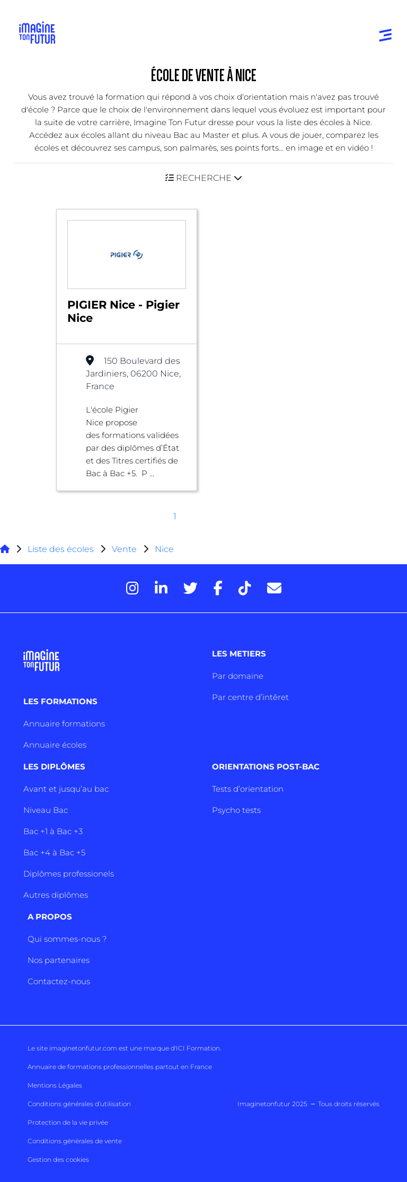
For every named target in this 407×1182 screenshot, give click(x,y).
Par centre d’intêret (250, 697)
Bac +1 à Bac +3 (53, 831)
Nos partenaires (59, 960)
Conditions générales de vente (75, 1141)
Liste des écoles (61, 549)
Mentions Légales (55, 1085)
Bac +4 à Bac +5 (54, 852)
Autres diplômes (55, 895)
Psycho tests (236, 810)
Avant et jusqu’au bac (66, 789)
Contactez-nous (59, 981)
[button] (203, 178)
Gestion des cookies (58, 1159)
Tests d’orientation (248, 789)
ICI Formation (198, 1048)
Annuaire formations (64, 724)
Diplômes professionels (68, 874)
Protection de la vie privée (68, 1122)
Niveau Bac (45, 810)
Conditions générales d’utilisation (79, 1104)
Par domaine (237, 676)
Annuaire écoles (54, 745)
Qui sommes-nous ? (67, 939)
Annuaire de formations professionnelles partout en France (120, 1067)
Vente (124, 549)
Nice (164, 549)
